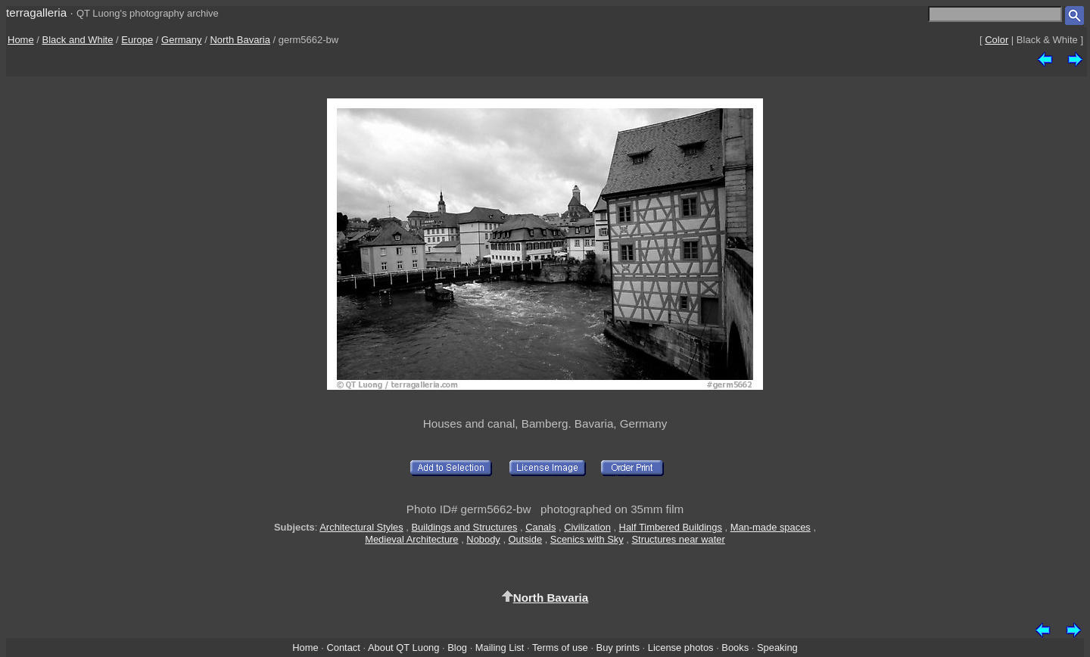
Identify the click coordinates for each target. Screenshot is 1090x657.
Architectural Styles (361, 527)
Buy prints (618, 647)
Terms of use (560, 647)
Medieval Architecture (411, 539)
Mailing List (500, 647)
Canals (540, 527)
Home (21, 39)
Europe (137, 39)
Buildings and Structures (465, 527)
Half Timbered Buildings (670, 527)
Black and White (78, 39)
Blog (457, 647)
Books (735, 647)
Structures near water (677, 539)
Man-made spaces (770, 527)
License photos (681, 647)
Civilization (587, 527)
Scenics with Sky (587, 539)
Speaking (777, 647)
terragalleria (36, 12)
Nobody (483, 539)
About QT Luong (403, 647)
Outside (525, 539)
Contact (343, 647)
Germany (181, 39)
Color (996, 39)
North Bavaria (239, 39)
